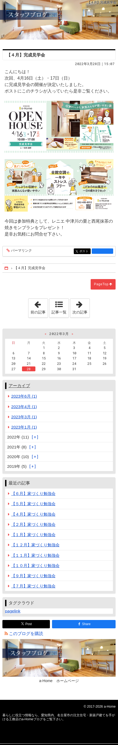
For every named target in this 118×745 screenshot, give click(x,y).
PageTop (101, 284)
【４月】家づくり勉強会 (33, 514)
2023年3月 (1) (24, 417)
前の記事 (39, 306)
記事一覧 (59, 312)
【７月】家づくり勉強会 (33, 586)
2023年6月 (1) (24, 396)
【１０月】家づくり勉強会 (35, 565)
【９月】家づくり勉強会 (33, 575)
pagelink (12, 611)
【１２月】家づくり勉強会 (35, 545)
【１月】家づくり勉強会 (33, 534)
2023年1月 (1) (24, 427)
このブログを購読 (26, 633)
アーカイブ (19, 385)
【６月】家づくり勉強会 (33, 493)
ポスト (85, 251)
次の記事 (81, 306)
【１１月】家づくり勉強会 (35, 555)
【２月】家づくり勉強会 (33, 524)
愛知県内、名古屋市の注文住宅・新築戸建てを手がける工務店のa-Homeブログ (59, 20)
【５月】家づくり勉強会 (33, 503)
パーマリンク (21, 250)
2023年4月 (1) (24, 406)
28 (29, 369)
